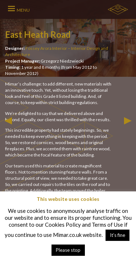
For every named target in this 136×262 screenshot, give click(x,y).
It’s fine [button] (117, 235)
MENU (23, 10)
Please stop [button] (68, 250)
